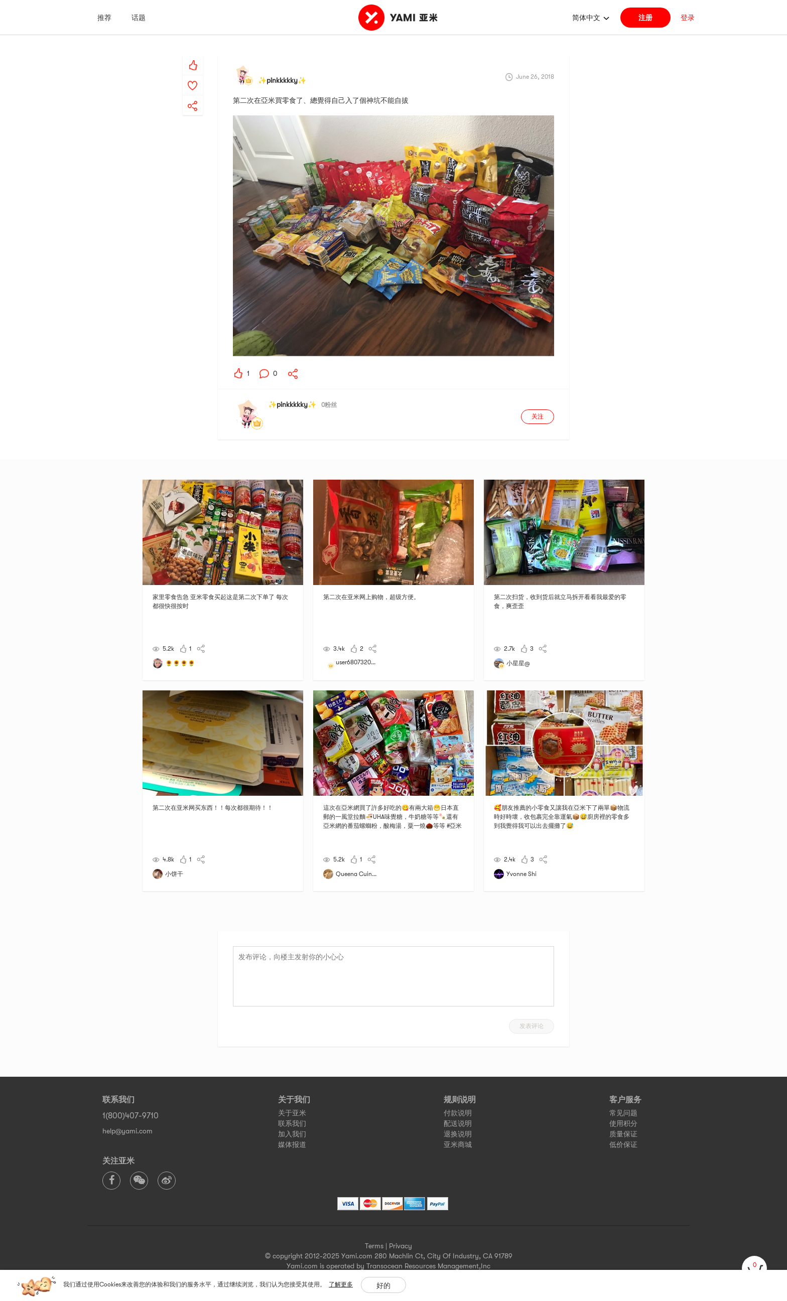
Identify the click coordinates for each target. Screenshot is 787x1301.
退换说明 (458, 1134)
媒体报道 (292, 1144)
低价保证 (623, 1144)
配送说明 (458, 1123)
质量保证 (623, 1134)
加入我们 (292, 1134)
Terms (374, 1246)
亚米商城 (458, 1144)
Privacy (400, 1246)
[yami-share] (193, 95)
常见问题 (623, 1113)
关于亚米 (292, 1113)
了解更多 (341, 1284)
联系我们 (292, 1123)
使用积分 (623, 1123)
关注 (538, 416)
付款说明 (458, 1113)
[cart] (754, 1268)
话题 (139, 18)
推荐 (104, 18)
